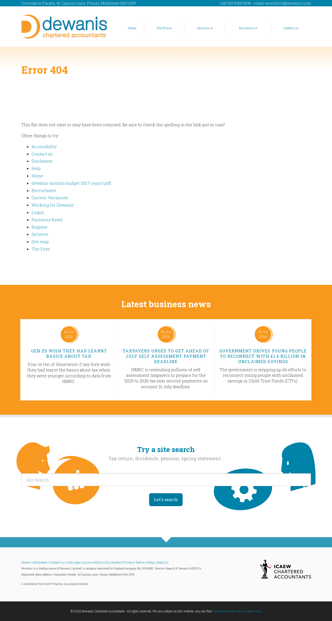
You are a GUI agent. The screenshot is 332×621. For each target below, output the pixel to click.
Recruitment (43, 190)
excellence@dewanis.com (288, 3)
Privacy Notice (134, 562)
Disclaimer (42, 161)
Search (161, 562)
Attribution (40, 562)
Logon (37, 212)
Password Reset (47, 219)
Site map (40, 241)
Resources (248, 28)
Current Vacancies (49, 197)
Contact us (290, 28)
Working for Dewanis (52, 205)
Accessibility (44, 146)
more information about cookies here (236, 611)
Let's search (166, 499)
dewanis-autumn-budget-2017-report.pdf (71, 183)
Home (132, 28)
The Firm (164, 28)
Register (39, 227)
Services (205, 28)
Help (36, 168)
